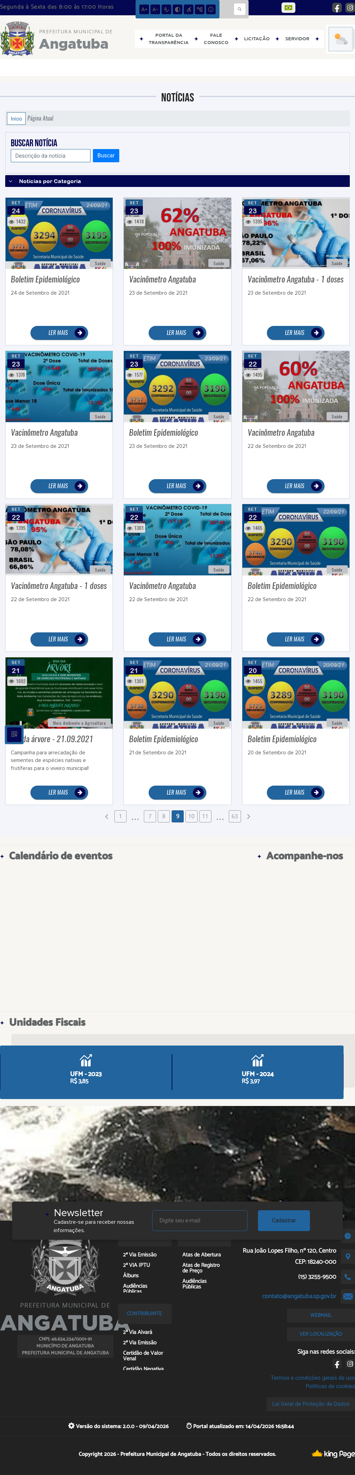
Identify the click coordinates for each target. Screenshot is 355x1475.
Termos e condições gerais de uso (313, 1378)
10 (191, 816)
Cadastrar (284, 1220)
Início (16, 118)
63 (235, 816)
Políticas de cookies (330, 1386)
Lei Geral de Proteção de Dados (310, 1404)
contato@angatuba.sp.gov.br (299, 1296)
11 (205, 816)
